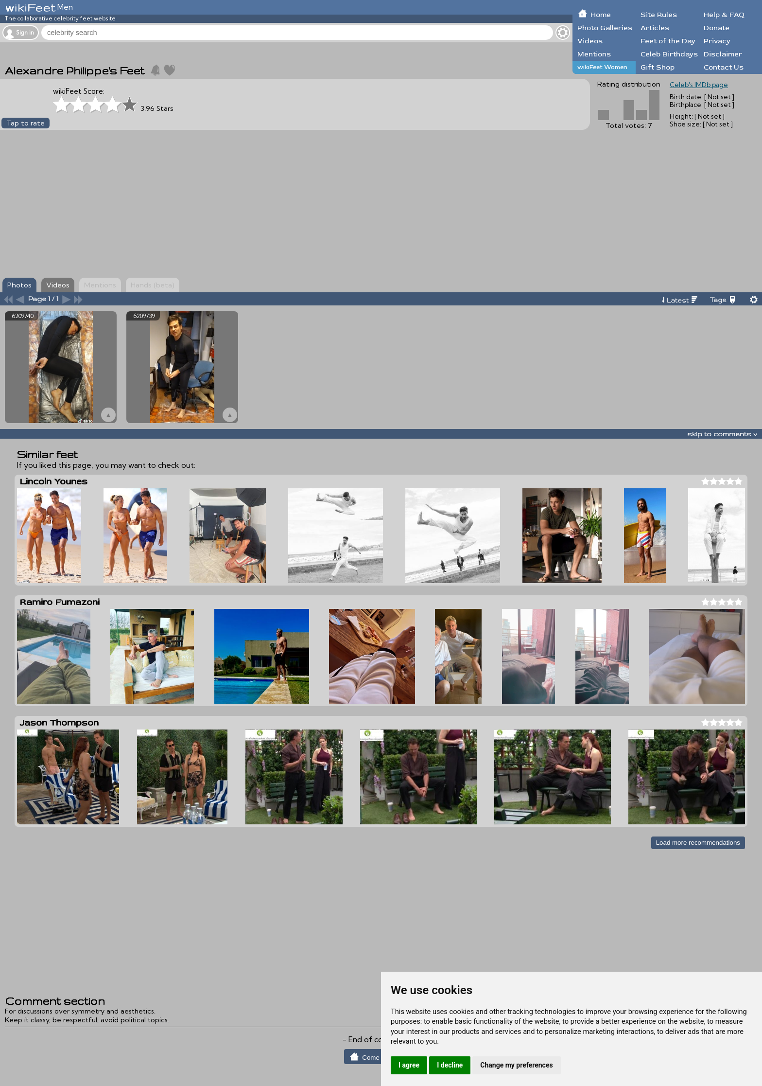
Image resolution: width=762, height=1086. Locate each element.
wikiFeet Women (602, 67)
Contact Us (724, 67)
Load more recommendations (698, 842)
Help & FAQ (724, 14)
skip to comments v (722, 434)
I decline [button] (450, 1065)
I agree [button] (408, 1065)
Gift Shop (658, 67)
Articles (655, 28)
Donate (716, 28)
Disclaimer (723, 54)
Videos (590, 41)
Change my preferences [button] (516, 1065)
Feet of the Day (668, 41)
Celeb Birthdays (669, 54)
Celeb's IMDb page (699, 85)
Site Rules (659, 14)
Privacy (717, 41)
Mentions (594, 54)
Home (600, 14)
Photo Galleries (604, 28)
